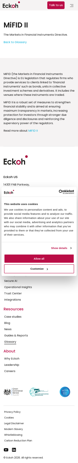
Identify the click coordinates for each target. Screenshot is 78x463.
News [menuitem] (8, 329)
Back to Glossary (15, 42)
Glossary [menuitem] (10, 342)
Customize (39, 268)
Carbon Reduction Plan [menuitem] (18, 440)
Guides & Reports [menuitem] (16, 335)
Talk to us (56, 5)
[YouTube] (6, 449)
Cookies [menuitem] (9, 417)
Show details (59, 248)
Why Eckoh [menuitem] (11, 359)
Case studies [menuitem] (12, 317)
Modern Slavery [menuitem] (13, 429)
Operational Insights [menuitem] (18, 287)
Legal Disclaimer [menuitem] (14, 423)
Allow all (39, 258)
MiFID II (33, 131)
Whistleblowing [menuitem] (13, 435)
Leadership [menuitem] (11, 365)
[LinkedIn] (14, 449)
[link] (72, 6)
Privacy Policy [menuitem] (12, 412)
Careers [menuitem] (9, 371)
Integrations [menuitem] (12, 300)
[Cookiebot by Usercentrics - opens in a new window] (58, 192)
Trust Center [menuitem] (13, 293)
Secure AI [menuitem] (10, 281)
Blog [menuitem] (7, 323)
